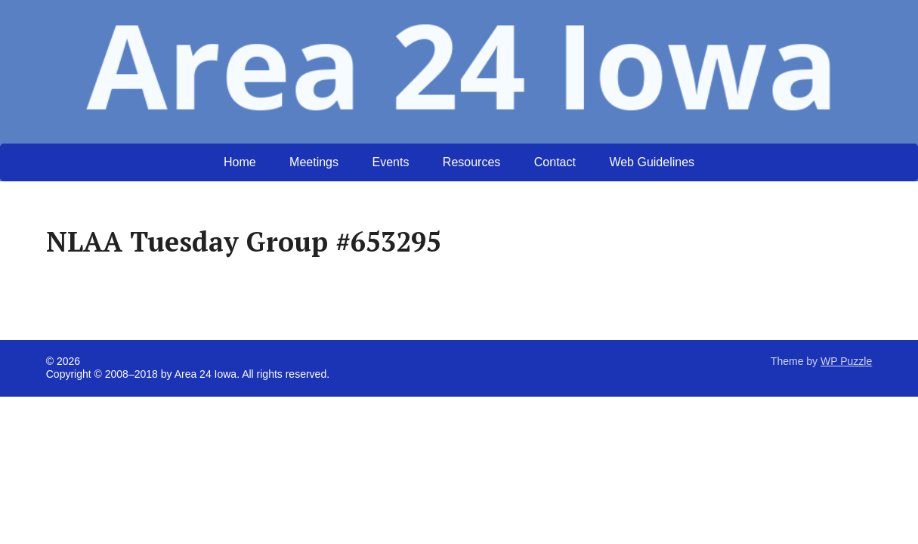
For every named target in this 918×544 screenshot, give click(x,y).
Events (390, 162)
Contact (555, 162)
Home (240, 162)
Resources (471, 162)
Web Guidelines (651, 162)
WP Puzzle (846, 361)
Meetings (313, 162)
